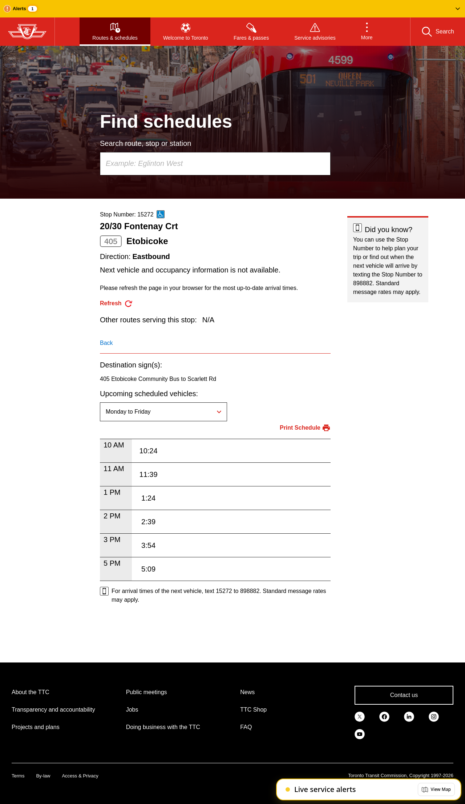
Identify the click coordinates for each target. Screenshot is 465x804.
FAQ (246, 727)
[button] (232, 8)
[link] (360, 716)
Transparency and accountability (53, 710)
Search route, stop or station (145, 143)
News (247, 692)
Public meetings (146, 692)
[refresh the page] (116, 303)
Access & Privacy (80, 776)
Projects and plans (36, 727)
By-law (43, 776)
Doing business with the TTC (163, 727)
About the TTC (30, 692)
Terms (18, 776)
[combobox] (215, 163)
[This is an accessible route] (161, 214)
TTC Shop (253, 710)
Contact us (404, 695)
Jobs (132, 710)
